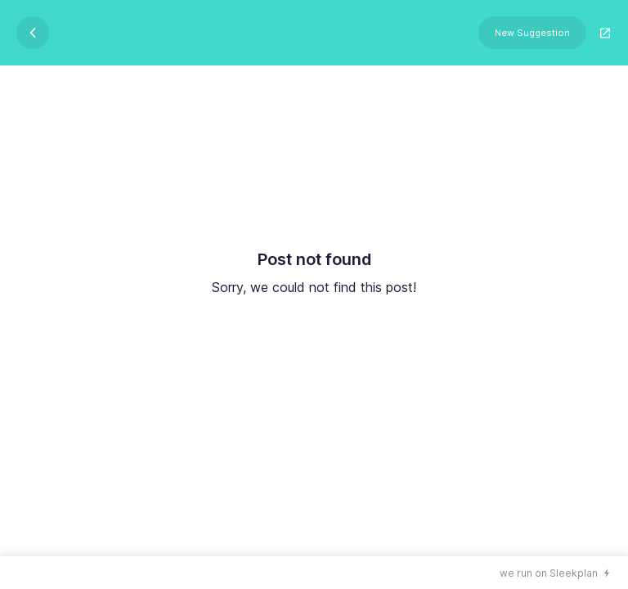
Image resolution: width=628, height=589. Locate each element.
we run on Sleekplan (549, 573)
